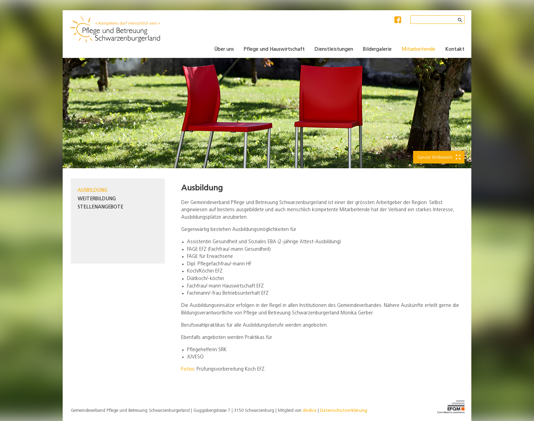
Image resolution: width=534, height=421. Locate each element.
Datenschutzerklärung (343, 410)
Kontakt (455, 49)
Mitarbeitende (418, 49)
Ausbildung (92, 190)
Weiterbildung (97, 199)
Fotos (187, 369)
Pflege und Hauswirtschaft (274, 49)
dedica (309, 410)
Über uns (224, 49)
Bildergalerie (377, 49)
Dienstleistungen (334, 49)
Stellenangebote (100, 207)
